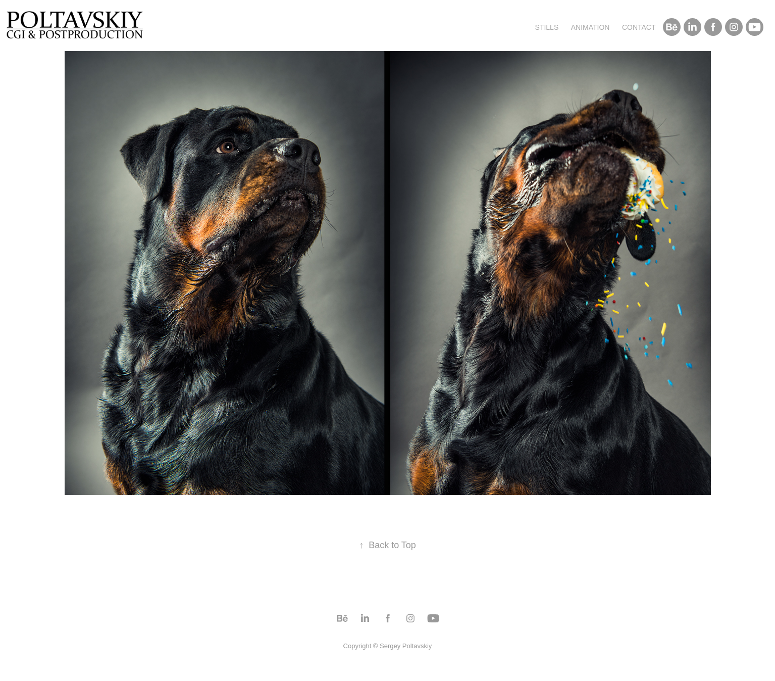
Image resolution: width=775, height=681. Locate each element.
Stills (547, 27)
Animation (590, 27)
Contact (639, 27)
